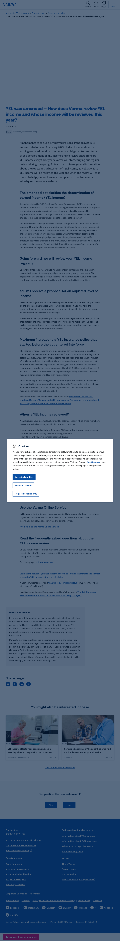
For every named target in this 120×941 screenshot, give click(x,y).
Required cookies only (26, 493)
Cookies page (93, 462)
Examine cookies (23, 485)
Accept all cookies (24, 477)
